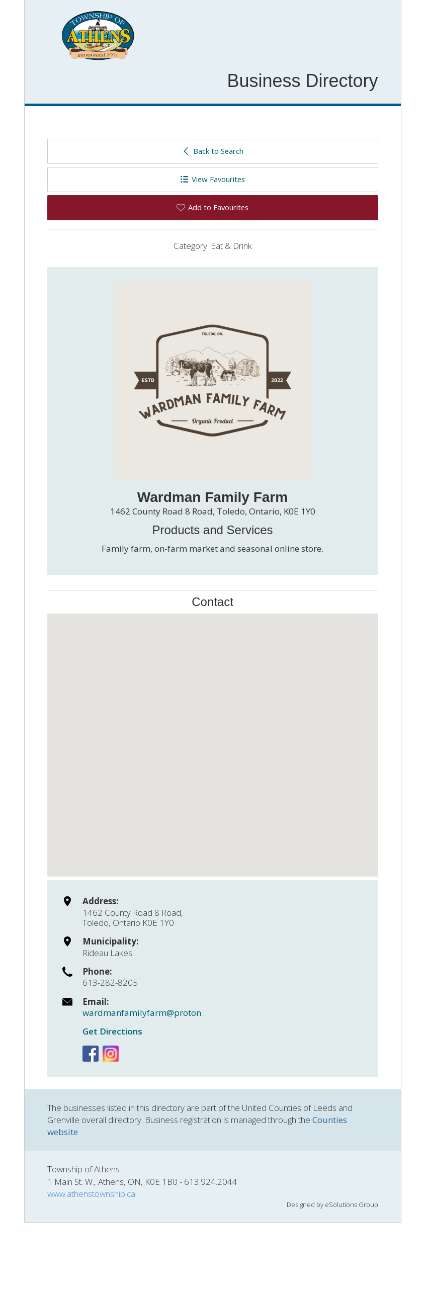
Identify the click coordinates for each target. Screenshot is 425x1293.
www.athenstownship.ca (91, 1193)
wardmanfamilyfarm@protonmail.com (160, 1012)
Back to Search (212, 151)
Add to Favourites (212, 207)
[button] (212, 736)
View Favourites (212, 179)
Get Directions (112, 1031)
